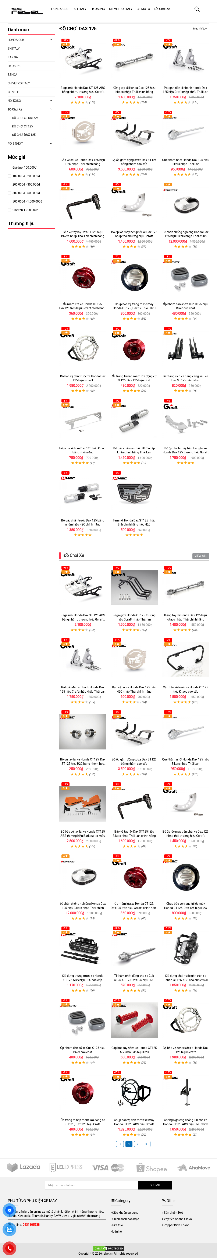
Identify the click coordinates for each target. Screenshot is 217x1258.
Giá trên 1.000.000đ (25, 210)
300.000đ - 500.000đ (26, 193)
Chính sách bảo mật (125, 1219)
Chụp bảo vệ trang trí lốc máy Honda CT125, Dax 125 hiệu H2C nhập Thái (134, 308)
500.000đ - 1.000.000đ (27, 201)
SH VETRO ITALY (19, 83)
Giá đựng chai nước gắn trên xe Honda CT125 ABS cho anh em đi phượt (186, 980)
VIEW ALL (201, 556)
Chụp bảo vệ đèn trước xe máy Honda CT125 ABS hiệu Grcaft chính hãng (134, 1124)
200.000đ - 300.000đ (26, 184)
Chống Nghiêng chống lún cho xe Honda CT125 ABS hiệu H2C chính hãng (185, 1124)
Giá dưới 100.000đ (24, 167)
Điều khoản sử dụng (125, 1212)
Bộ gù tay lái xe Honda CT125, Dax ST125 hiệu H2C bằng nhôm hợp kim (82, 763)
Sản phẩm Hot (173, 1212)
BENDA (12, 74)
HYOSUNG (14, 66)
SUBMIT (155, 1185)
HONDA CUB (16, 40)
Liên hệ (117, 1231)
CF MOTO (14, 92)
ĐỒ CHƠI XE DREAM (25, 118)
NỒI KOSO (14, 100)
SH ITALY (14, 48)
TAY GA (13, 57)
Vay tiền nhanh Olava (178, 1219)
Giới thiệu (118, 1225)
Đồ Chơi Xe (74, 555)
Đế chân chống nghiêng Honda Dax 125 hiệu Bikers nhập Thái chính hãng (186, 236)
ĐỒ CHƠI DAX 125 (24, 135)
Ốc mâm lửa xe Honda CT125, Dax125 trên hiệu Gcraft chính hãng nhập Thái (82, 308)
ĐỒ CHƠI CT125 (22, 126)
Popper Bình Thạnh (176, 1225)
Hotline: (25, 1225)
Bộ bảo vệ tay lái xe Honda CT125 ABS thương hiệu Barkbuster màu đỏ (82, 835)
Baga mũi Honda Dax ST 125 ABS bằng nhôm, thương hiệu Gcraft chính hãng (83, 92)
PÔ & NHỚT (15, 143)
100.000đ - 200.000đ (26, 176)
